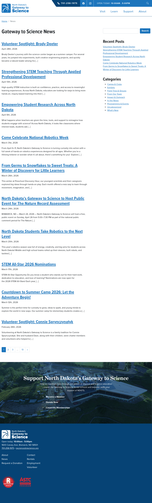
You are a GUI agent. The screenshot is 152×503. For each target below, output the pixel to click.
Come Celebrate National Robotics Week (35, 137)
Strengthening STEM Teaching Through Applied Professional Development (41, 74)
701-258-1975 (69, 3)
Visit (102, 11)
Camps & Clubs (114, 84)
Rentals (31, 459)
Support (128, 11)
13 (23, 349)
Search (145, 30)
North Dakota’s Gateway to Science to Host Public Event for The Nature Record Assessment (43, 200)
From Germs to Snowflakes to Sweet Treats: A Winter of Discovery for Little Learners (39, 167)
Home (4, 21)
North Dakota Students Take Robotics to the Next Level (42, 233)
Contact (31, 455)
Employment (33, 463)
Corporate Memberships (56, 407)
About (142, 11)
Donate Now (50, 402)
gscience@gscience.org (27, 448)
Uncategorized (114, 107)
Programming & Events (118, 103)
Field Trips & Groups (116, 90)
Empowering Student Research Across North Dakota (38, 107)
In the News (113, 100)
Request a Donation (12, 463)
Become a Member (53, 396)
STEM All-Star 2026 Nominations (29, 264)
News (5, 459)
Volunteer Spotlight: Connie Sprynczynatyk (37, 322)
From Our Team (114, 94)
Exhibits (111, 87)
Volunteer (32, 467)
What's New (112, 110)
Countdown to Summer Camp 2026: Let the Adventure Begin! (38, 294)
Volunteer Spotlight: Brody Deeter (30, 44)
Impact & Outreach (116, 97)
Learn (114, 11)
